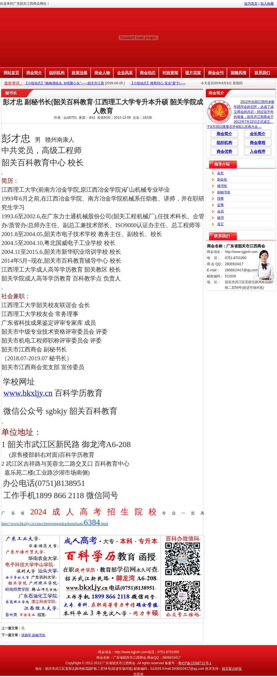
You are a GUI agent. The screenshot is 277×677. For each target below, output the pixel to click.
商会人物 (102, 72)
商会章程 (257, 142)
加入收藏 (267, 4)
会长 (220, 173)
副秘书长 (223, 192)
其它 (220, 224)
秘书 (220, 218)
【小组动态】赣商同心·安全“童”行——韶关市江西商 (168, 83)
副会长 (222, 179)
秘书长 (222, 186)
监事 (220, 205)
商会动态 (147, 72)
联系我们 (262, 72)
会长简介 (257, 133)
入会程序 (257, 151)
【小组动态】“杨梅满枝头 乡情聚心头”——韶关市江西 (64, 83)
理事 (220, 199)
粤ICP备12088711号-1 (194, 663)
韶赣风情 (238, 72)
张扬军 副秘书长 (33, 635)
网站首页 (11, 72)
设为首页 (251, 4)
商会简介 (34, 72)
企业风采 (125, 72)
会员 (220, 211)
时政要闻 (170, 72)
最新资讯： (14, 83)
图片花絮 (193, 72)
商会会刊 (216, 72)
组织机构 (57, 72)
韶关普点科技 (232, 669)
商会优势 (224, 151)
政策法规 (79, 72)
